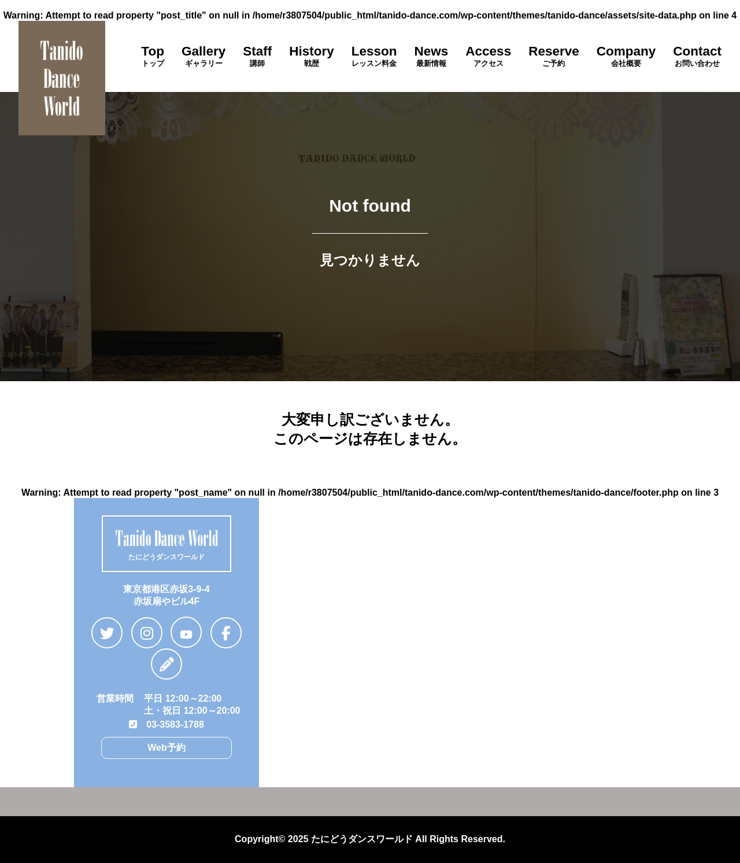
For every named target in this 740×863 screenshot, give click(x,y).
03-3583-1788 (166, 724)
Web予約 (166, 748)
